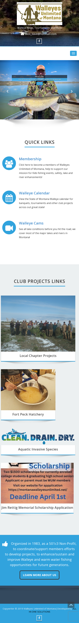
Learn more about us (39, 575)
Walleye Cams (31, 223)
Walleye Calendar (34, 192)
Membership (30, 158)
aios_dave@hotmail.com (41, 34)
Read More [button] (39, 83)
